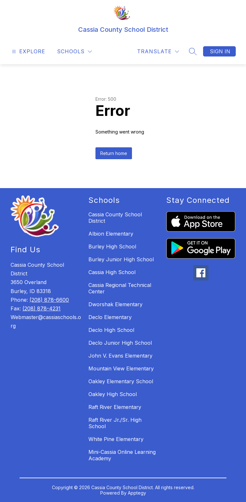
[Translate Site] (158, 52)
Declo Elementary (110, 317)
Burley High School (112, 246)
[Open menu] (27, 52)
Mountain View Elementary (121, 368)
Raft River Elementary (114, 407)
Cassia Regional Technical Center (119, 288)
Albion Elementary (110, 233)
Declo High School (111, 330)
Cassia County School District (115, 217)
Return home (113, 153)
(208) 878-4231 (41, 308)
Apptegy (137, 493)
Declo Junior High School (120, 343)
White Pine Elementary (116, 439)
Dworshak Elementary (115, 304)
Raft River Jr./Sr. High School (115, 423)
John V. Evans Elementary (120, 355)
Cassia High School (111, 272)
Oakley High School (112, 394)
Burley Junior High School (121, 259)
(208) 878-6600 (49, 300)
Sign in (220, 51)
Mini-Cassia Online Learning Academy (122, 455)
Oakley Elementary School (120, 381)
